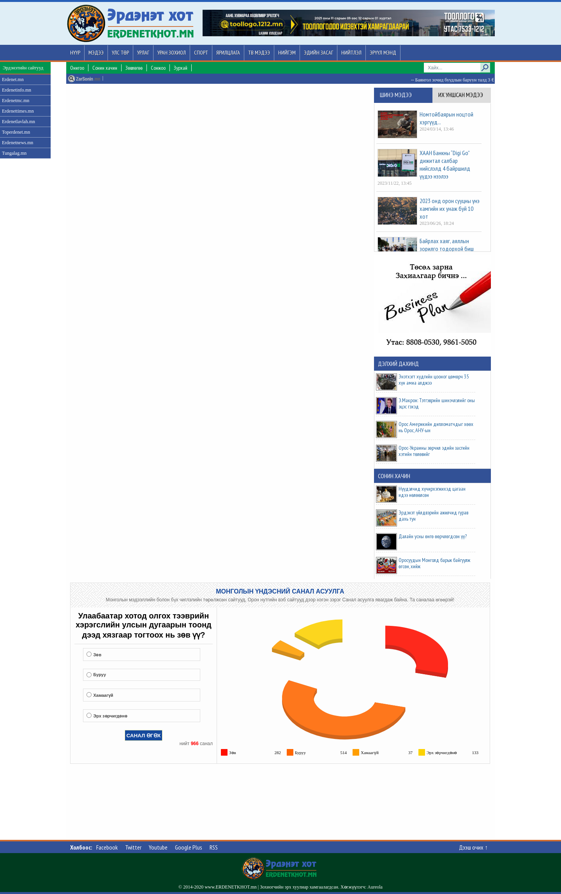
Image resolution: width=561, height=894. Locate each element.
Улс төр (120, 52)
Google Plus (188, 847)
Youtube (158, 847)
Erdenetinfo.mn (16, 90)
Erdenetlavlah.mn (18, 121)
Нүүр (75, 52)
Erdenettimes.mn (18, 111)
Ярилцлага (228, 52)
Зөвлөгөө (134, 67)
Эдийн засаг (318, 52)
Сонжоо (158, 67)
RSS (214, 847)
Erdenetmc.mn (15, 100)
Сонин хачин (104, 67)
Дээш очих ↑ (473, 847)
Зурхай (180, 67)
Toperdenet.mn (16, 132)
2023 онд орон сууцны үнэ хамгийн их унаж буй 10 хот (450, 208)
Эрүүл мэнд (383, 52)
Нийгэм (287, 52)
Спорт (201, 52)
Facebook (107, 847)
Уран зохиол (171, 52)
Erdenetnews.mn (17, 142)
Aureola (375, 887)
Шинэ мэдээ (396, 95)
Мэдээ (96, 52)
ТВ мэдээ (259, 52)
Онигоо (77, 67)
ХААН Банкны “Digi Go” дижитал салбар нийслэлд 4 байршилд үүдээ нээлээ (445, 164)
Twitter (133, 847)
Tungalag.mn (14, 153)
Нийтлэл (351, 52)
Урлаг (143, 52)
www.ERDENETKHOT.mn (231, 887)
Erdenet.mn (13, 79)
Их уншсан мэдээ (460, 95)
